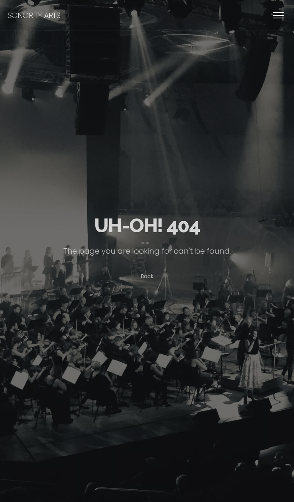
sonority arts (34, 15)
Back (147, 276)
